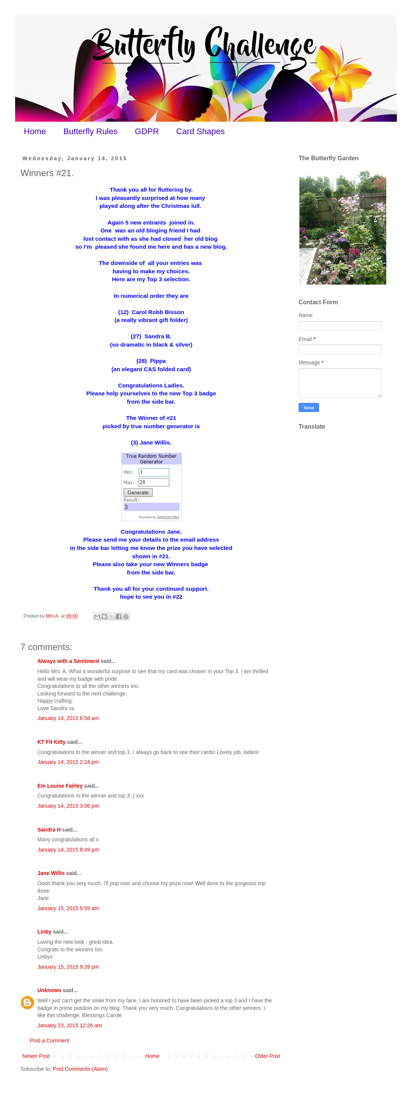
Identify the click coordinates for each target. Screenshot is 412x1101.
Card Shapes (200, 131)
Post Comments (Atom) (80, 1069)
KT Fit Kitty (51, 742)
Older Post (267, 1056)
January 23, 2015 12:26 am (69, 1025)
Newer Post (36, 1056)
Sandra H (48, 830)
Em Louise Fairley (60, 786)
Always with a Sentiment (68, 661)
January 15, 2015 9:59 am (68, 908)
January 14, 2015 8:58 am (68, 718)
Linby (44, 932)
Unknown (49, 990)
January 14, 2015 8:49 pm (68, 850)
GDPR (147, 131)
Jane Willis (51, 873)
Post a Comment (49, 1041)
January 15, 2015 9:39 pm (68, 967)
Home (35, 131)
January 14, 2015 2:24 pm (68, 762)
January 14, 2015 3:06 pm (68, 806)
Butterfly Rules (91, 131)
